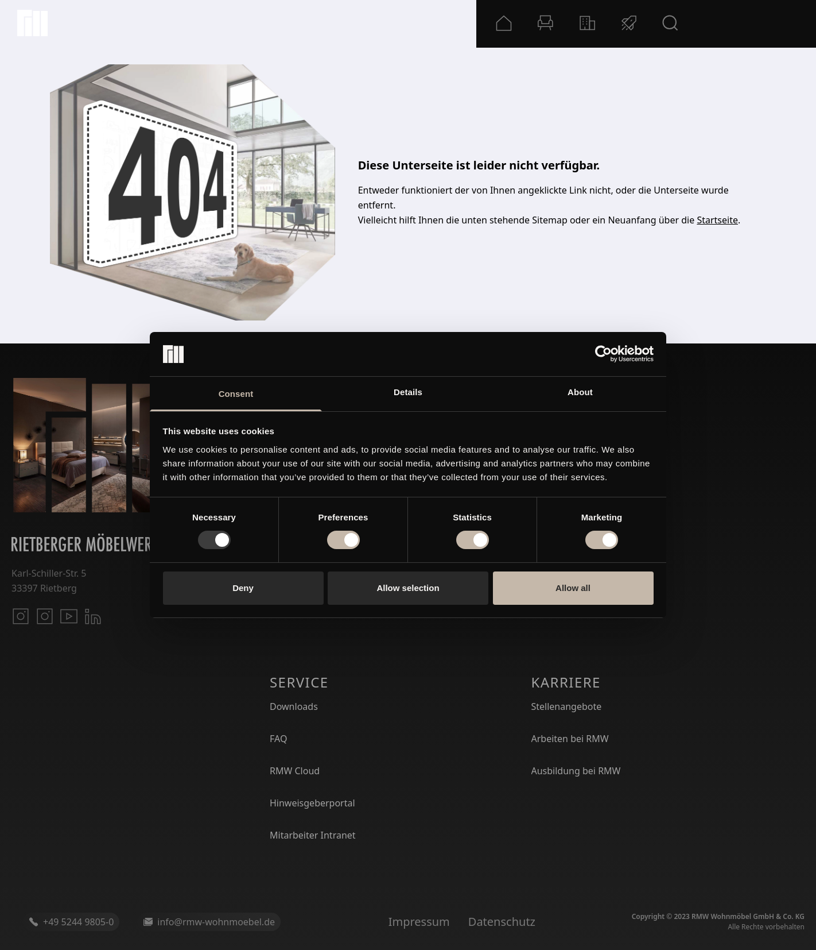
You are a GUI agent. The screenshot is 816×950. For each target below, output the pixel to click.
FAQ (278, 738)
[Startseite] (32, 23)
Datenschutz (501, 921)
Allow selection (407, 588)
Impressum (419, 921)
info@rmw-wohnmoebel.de (209, 922)
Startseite (717, 220)
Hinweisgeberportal (312, 803)
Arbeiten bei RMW (570, 738)
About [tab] (580, 392)
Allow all (572, 588)
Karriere (566, 682)
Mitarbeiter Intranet (313, 835)
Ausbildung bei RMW (576, 770)
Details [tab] (408, 392)
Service (299, 682)
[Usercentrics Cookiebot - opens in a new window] (603, 353)
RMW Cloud (295, 770)
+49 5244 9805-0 (71, 922)
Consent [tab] (236, 394)
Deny (243, 588)
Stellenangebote (566, 706)
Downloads (294, 706)
